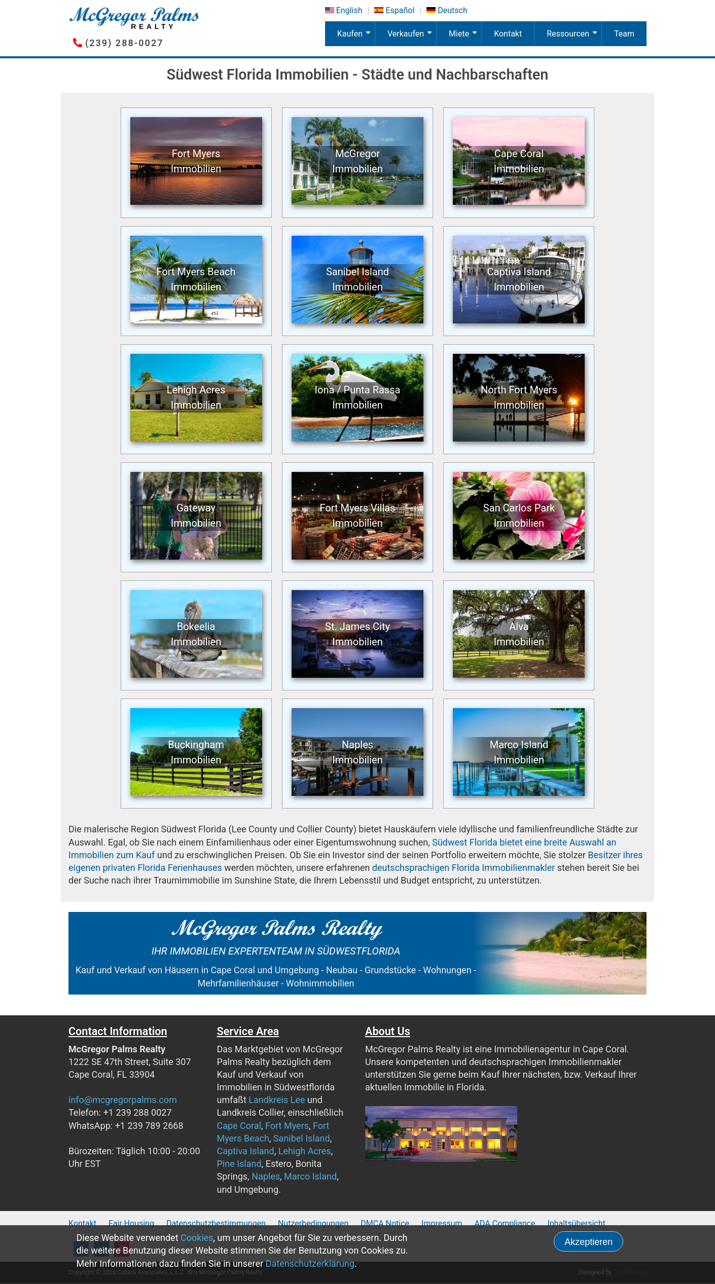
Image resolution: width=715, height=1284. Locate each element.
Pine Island (239, 1163)
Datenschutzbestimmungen (216, 1223)
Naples (266, 1176)
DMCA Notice (385, 1223)
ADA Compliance (505, 1223)
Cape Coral (239, 1125)
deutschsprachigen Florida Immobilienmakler (463, 867)
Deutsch (452, 10)
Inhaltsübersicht (576, 1223)
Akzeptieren (588, 1242)
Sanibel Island (301, 1138)
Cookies (197, 1237)
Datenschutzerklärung (310, 1263)
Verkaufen (411, 37)
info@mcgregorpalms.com (122, 1099)
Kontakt (508, 34)
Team (624, 34)
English (349, 10)
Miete (465, 37)
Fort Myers (287, 1125)
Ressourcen (574, 37)
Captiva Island (245, 1151)
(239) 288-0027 (124, 43)
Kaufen (356, 37)
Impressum (441, 1223)
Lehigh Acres (304, 1151)
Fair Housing (131, 1223)
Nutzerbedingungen (313, 1223)
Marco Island (310, 1176)
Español (399, 10)
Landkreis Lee (276, 1099)
